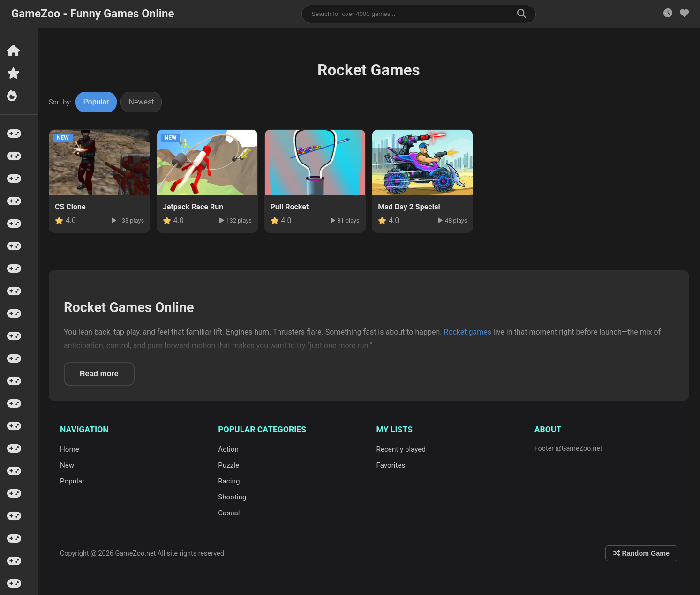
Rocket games (467, 331)
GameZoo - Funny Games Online (92, 13)
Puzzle (228, 465)
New (67, 465)
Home (69, 449)
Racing (229, 481)
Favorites (391, 465)
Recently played (401, 449)
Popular (96, 101)
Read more (99, 374)
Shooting (232, 497)
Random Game (641, 553)
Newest (141, 101)
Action (228, 449)
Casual (229, 513)
